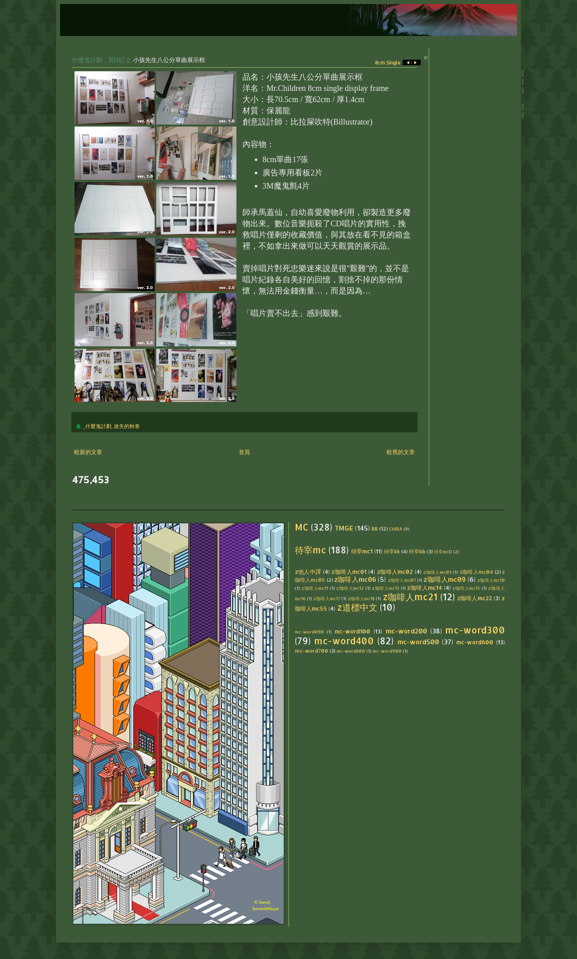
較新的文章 (88, 451)
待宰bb (417, 551)
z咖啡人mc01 (349, 571)
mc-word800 (351, 651)
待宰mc (310, 550)
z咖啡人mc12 (350, 588)
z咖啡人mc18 (361, 598)
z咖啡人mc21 (410, 597)
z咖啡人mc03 (437, 572)
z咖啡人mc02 (395, 571)
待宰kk (392, 551)
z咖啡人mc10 (491, 580)
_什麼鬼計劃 (97, 426)
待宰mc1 (362, 551)
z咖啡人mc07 (402, 580)
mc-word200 (406, 631)
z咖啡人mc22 (474, 598)
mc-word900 (387, 651)
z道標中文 (357, 607)
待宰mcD (443, 552)
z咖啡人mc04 (476, 572)
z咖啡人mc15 (466, 588)
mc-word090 (309, 632)
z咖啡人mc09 (445, 579)
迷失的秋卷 (127, 426)
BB (374, 528)
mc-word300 (475, 630)
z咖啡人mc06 (355, 579)
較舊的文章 (401, 451)
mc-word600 (474, 642)
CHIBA (395, 529)
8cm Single (388, 63)
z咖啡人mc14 (424, 587)
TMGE (344, 528)
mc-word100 (352, 631)
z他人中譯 (308, 571)
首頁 (244, 451)
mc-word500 (418, 641)
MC (302, 527)
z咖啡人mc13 (385, 588)
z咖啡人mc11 (314, 588)
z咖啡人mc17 (326, 598)
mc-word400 (344, 641)
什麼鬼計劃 (87, 60)
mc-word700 (311, 650)
